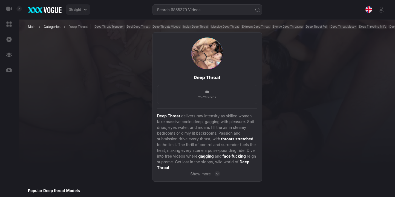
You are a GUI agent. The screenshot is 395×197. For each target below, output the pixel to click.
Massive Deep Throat (225, 26)
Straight (78, 9)
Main (32, 27)
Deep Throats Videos (166, 26)
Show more (207, 173)
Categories (52, 27)
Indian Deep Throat (195, 26)
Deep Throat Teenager (109, 26)
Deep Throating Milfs (372, 26)
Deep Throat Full (316, 26)
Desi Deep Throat (138, 26)
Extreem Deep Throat (256, 26)
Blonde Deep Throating (288, 26)
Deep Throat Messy (343, 26)
